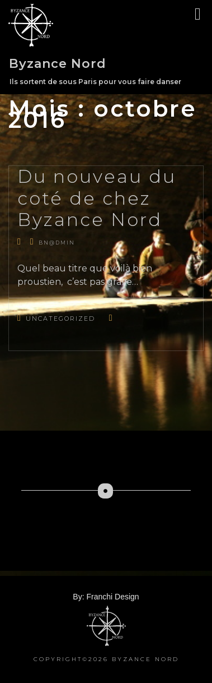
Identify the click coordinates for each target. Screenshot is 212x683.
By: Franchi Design (106, 596)
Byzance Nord (57, 63)
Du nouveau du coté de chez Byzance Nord (96, 197)
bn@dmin (57, 242)
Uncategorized (60, 318)
